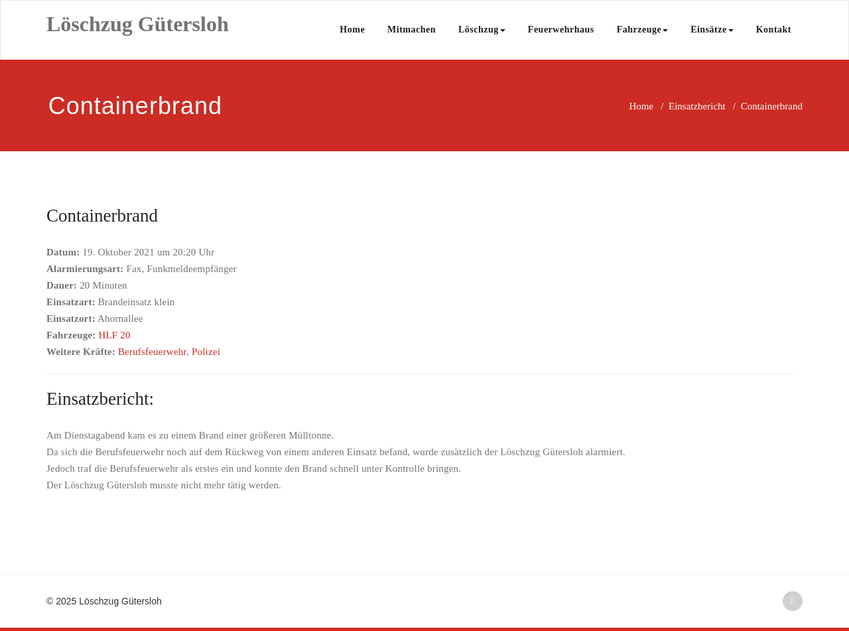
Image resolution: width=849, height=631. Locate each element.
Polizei (206, 351)
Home (352, 30)
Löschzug (481, 30)
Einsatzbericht (697, 106)
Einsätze (712, 30)
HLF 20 (114, 335)
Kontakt (773, 30)
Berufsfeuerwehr (152, 351)
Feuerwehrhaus (561, 30)
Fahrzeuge (642, 30)
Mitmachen (411, 30)
